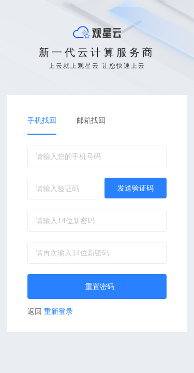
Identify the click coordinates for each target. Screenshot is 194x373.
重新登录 (50, 311)
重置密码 (99, 286)
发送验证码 (135, 188)
